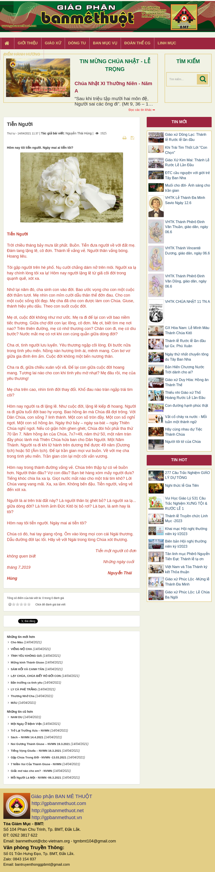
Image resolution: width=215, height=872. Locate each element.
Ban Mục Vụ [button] (105, 43)
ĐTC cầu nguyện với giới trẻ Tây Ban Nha (187, 175)
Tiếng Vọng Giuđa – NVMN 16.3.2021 (36, 750)
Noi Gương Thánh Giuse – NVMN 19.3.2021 (40, 744)
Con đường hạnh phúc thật (186, 405)
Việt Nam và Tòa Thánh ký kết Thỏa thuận (186, 569)
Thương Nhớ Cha (22, 696)
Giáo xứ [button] (53, 43)
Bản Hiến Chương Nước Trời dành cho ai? (184, 369)
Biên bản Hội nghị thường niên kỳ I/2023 (185, 543)
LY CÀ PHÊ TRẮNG (24, 689)
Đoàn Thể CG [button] (137, 43)
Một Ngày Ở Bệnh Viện (26, 724)
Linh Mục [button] (167, 43)
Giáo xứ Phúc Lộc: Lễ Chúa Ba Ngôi (187, 594)
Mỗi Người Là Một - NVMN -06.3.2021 (36, 777)
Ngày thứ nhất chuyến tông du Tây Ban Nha (187, 356)
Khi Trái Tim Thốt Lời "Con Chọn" (186, 150)
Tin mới (179, 122)
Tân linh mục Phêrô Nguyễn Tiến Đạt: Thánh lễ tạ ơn (187, 556)
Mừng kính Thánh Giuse (27, 662)
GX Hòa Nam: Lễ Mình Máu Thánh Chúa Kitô (187, 330)
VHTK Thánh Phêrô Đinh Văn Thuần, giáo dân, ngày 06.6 (186, 227)
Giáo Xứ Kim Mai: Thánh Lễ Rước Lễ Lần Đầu (187, 162)
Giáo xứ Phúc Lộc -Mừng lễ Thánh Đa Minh (187, 581)
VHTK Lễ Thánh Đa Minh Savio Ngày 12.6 (185, 200)
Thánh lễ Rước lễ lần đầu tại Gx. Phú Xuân (185, 343)
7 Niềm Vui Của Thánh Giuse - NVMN (36, 764)
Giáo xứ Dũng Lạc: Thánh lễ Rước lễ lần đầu (185, 137)
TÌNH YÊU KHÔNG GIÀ (26, 655)
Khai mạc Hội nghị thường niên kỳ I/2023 (186, 531)
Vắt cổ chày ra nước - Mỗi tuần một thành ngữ (186, 419)
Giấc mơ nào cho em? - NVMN (31, 771)
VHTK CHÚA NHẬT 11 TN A (187, 302)
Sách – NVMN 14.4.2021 (27, 737)
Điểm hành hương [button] (22, 54)
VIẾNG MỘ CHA (21, 649)
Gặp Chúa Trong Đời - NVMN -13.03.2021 (38, 757)
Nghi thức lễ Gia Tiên (182, 485)
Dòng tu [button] (77, 43)
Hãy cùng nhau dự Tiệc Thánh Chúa (183, 431)
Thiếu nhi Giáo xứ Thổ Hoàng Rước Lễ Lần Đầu (185, 395)
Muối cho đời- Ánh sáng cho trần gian (187, 187)
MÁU (14, 702)
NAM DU (16, 717)
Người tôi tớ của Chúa (183, 442)
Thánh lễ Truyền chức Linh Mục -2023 (186, 518)
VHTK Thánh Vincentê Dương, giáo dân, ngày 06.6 (187, 250)
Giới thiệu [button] (28, 43)
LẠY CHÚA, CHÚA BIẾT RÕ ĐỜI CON (36, 676)
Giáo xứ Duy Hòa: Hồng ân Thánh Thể (187, 382)
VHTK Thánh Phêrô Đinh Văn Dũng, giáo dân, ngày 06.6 (185, 281)
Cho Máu (17, 642)
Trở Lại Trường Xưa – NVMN (30, 730)
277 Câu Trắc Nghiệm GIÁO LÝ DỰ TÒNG (187, 475)
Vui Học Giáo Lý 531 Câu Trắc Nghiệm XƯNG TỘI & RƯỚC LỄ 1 (186, 503)
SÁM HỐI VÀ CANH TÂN (27, 669)
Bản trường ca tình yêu (27, 682)
